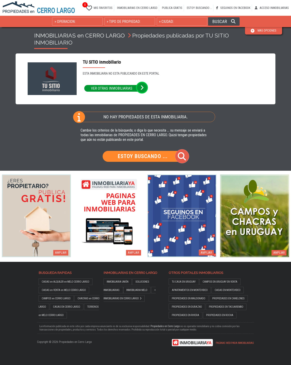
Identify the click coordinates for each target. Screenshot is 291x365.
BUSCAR (224, 21)
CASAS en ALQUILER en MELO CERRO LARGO (65, 281)
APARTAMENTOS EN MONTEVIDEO (190, 290)
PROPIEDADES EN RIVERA (185, 315)
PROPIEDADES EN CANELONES (228, 298)
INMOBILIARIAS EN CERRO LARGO (137, 8)
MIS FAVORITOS (98, 7)
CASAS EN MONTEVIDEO (228, 290)
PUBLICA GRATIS (172, 8)
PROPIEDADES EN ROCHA (219, 315)
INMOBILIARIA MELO (136, 290)
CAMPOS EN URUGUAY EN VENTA (220, 281)
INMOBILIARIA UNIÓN (117, 281)
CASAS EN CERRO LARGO (66, 306)
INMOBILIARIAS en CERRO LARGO (79, 35)
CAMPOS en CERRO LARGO (56, 298)
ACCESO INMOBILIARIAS (272, 8)
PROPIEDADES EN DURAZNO (187, 306)
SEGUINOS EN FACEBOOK (233, 8)
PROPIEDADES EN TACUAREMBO (226, 306)
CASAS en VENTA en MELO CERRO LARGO (64, 290)
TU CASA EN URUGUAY (184, 281)
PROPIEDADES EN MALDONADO (188, 298)
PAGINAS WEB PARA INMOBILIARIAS (235, 343)
